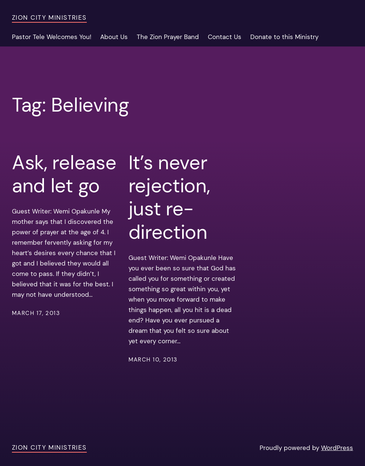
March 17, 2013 (36, 313)
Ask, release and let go (64, 174)
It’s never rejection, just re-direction (169, 197)
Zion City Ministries (49, 17)
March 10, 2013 (153, 359)
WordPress (337, 448)
